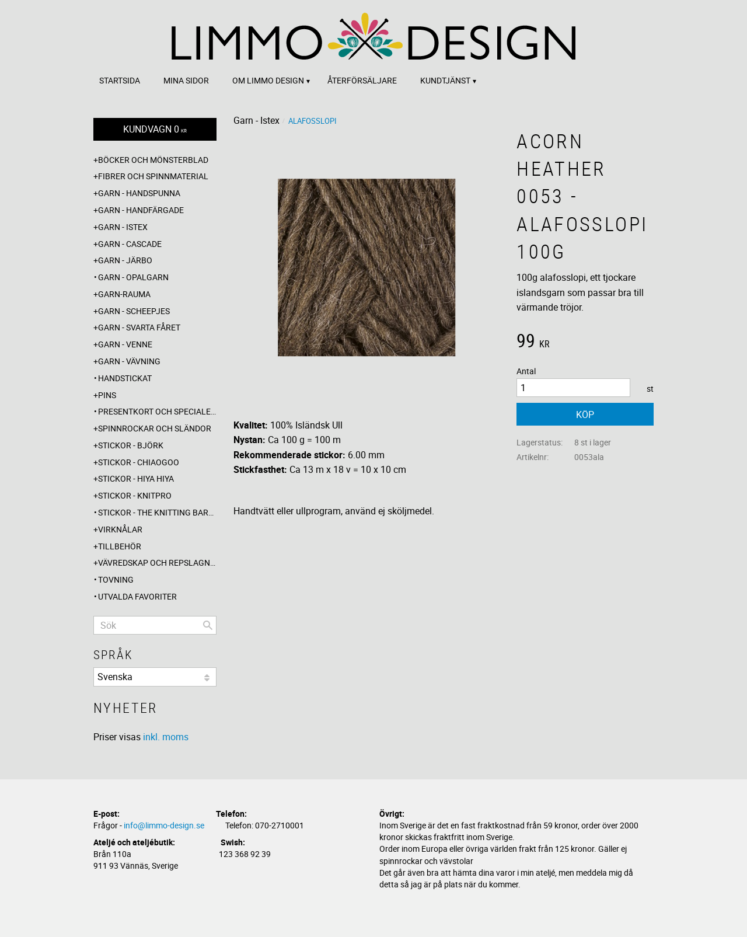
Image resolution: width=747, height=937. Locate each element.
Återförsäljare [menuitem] (362, 80)
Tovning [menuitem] (116, 579)
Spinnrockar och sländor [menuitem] (154, 428)
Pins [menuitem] (107, 394)
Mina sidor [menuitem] (186, 80)
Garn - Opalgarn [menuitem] (133, 277)
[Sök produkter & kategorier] (155, 625)
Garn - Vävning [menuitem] (129, 361)
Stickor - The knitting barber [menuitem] (157, 512)
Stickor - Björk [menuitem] (130, 445)
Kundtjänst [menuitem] (445, 80)
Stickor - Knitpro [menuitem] (135, 495)
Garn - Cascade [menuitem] (130, 243)
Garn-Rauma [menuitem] (124, 293)
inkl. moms (166, 736)
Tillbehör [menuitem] (119, 546)
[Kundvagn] (155, 129)
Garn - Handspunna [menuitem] (139, 192)
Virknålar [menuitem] (120, 529)
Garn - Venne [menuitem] (125, 344)
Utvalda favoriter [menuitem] (137, 596)
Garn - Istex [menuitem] (123, 226)
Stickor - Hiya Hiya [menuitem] (136, 478)
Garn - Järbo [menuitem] (125, 260)
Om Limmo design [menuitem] (268, 80)
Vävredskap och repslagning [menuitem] (157, 562)
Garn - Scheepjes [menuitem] (134, 310)
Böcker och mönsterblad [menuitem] (153, 159)
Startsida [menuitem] (119, 80)
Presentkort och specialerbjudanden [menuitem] (157, 411)
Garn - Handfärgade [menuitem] (141, 209)
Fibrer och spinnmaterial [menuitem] (153, 176)
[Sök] (208, 625)
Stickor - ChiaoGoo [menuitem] (138, 462)
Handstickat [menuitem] (125, 378)
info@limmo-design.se (164, 825)
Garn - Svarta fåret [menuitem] (139, 327)
